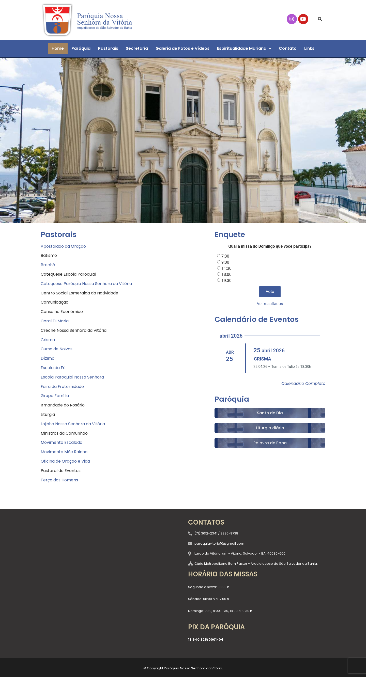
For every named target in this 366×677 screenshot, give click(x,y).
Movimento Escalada (61, 442)
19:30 (226, 280)
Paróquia (80, 48)
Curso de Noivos (56, 349)
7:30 (225, 256)
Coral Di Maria (55, 321)
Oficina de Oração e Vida (65, 461)
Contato (288, 48)
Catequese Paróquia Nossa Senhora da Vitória (86, 284)
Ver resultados (270, 303)
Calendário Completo (303, 383)
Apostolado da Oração (63, 246)
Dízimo (47, 358)
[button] (244, 48)
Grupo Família (55, 396)
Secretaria (137, 48)
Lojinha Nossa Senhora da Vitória (73, 424)
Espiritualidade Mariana (244, 48)
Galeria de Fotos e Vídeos (182, 48)
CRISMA (262, 358)
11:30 (226, 268)
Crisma (48, 340)
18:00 (226, 274)
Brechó (48, 265)
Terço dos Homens (59, 480)
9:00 (225, 262)
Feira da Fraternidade (62, 386)
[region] (183, 140)
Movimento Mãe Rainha (64, 452)
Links (309, 48)
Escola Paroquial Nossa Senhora (72, 377)
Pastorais (108, 48)
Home (58, 48)
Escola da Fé (53, 368)
